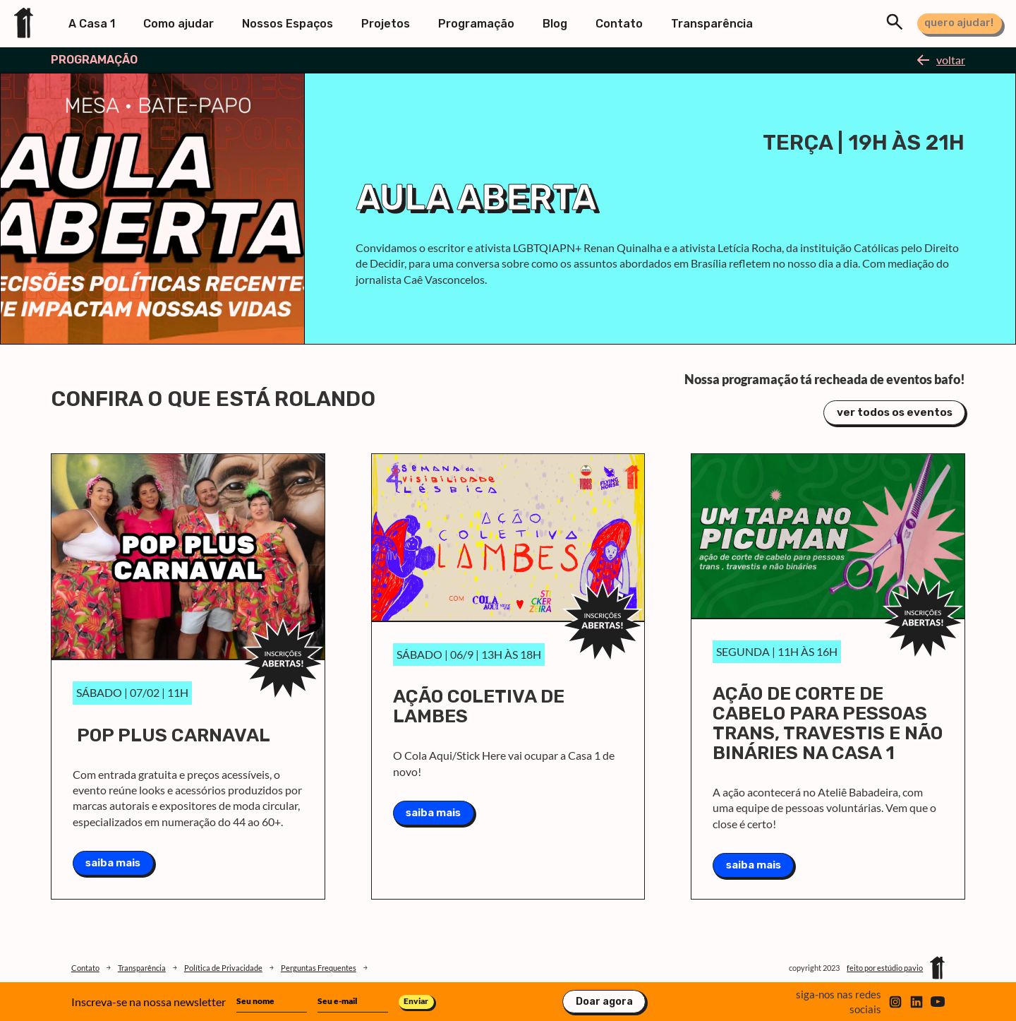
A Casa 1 (91, 23)
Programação (476, 23)
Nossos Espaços (287, 23)
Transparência (712, 23)
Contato (619, 23)
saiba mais (113, 859)
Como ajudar (178, 23)
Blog (555, 23)
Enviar (416, 1001)
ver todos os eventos (894, 411)
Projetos (385, 23)
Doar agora (604, 1002)
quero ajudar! (958, 22)
